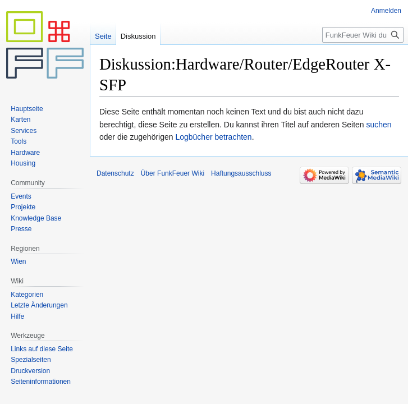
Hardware (25, 153)
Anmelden (386, 11)
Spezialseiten (31, 360)
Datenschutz (115, 173)
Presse (21, 229)
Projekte (23, 207)
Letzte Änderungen (39, 305)
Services (23, 131)
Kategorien (27, 295)
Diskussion (138, 36)
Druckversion (30, 371)
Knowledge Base (36, 218)
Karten (20, 119)
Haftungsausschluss (241, 173)
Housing (23, 163)
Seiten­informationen (41, 381)
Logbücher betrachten (213, 136)
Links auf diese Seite (42, 349)
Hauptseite (27, 109)
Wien (18, 261)
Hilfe (17, 316)
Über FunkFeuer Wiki (172, 173)
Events (21, 196)
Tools (18, 141)
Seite (103, 36)
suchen (379, 124)
